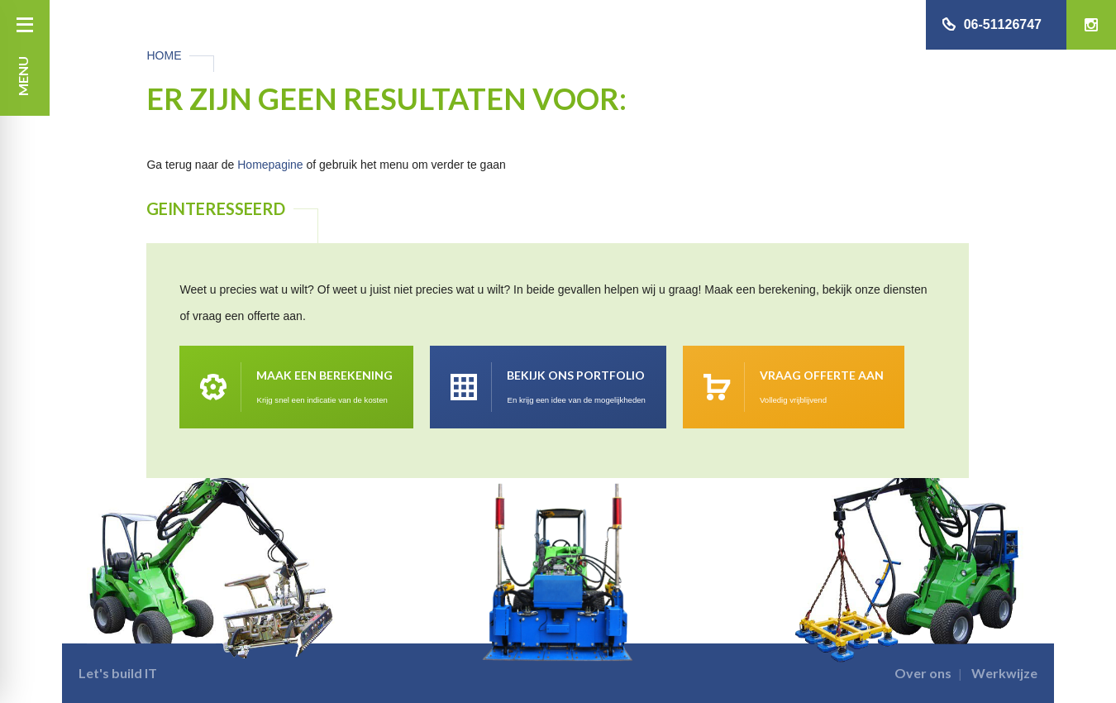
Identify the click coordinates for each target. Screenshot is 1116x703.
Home (163, 55)
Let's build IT (118, 673)
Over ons (922, 673)
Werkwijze (1004, 673)
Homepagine (270, 164)
